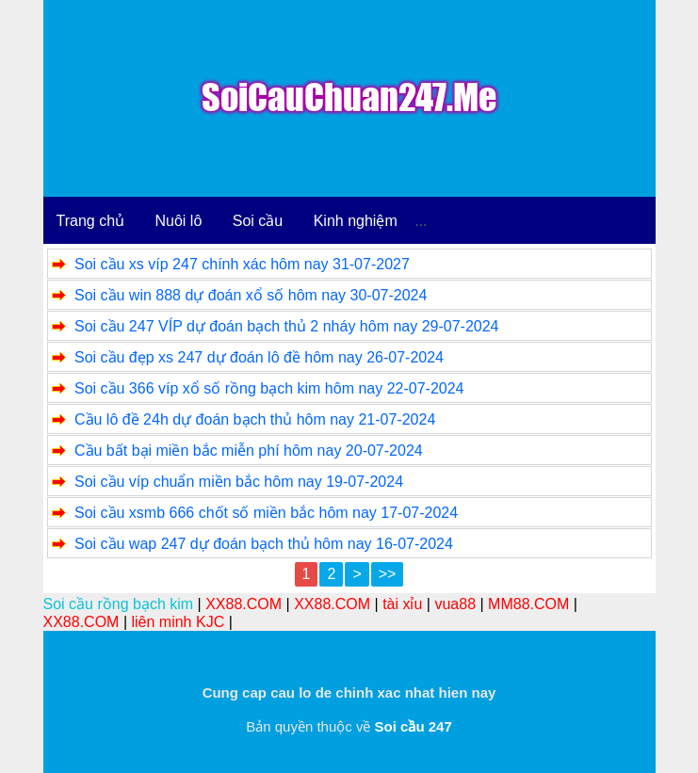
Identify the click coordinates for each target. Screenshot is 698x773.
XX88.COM (243, 604)
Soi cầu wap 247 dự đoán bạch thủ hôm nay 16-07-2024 (263, 544)
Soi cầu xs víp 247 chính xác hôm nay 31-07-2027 (242, 264)
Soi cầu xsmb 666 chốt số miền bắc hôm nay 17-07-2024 (266, 513)
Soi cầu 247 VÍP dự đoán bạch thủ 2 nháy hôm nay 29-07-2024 (286, 326)
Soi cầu (258, 221)
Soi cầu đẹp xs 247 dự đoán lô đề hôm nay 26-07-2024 (259, 357)
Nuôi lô (179, 221)
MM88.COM (528, 604)
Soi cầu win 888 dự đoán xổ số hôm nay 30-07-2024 (250, 295)
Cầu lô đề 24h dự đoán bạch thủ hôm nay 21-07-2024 (254, 419)
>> (388, 574)
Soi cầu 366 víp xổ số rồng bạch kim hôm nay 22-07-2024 (269, 388)
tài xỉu (402, 604)
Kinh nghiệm (356, 221)
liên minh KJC (177, 622)
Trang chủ (91, 221)
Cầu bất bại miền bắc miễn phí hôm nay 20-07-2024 (248, 451)
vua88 (455, 604)
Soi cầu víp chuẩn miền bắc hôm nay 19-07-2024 (238, 482)
